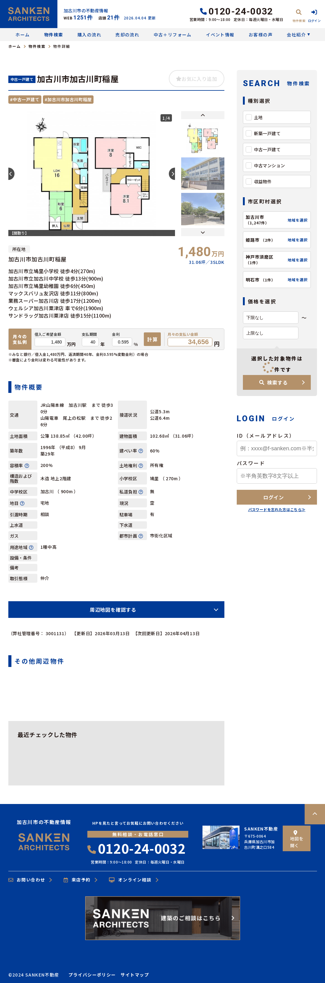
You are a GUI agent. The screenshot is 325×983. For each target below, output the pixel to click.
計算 (152, 339)
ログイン (273, 497)
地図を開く (296, 839)
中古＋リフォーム (173, 34)
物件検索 (53, 34)
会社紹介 (296, 34)
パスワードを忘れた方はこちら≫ (277, 509)
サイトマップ (135, 975)
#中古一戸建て (25, 99)
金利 (116, 334)
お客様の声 (261, 34)
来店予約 (77, 879)
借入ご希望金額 (48, 334)
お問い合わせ (26, 879)
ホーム (22, 34)
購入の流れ (89, 34)
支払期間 (89, 334)
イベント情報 (220, 34)
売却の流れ (127, 34)
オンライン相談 (130, 879)
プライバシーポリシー (92, 975)
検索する (273, 382)
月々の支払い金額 (183, 334)
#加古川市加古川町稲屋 (68, 99)
